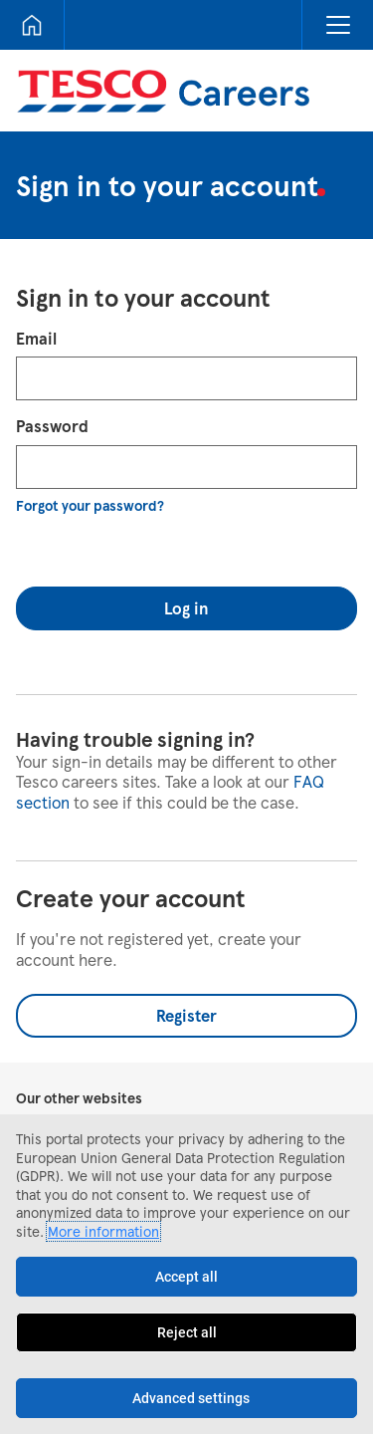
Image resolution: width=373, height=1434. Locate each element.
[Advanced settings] (186, 1398)
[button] (337, 25)
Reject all (187, 1332)
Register (186, 1015)
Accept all (186, 1277)
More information (103, 1231)
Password (52, 425)
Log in (186, 607)
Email (36, 338)
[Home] (32, 25)
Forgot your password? (90, 505)
